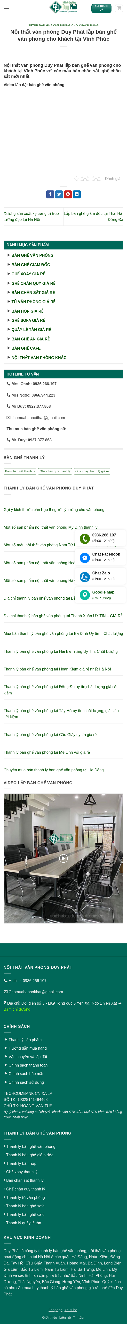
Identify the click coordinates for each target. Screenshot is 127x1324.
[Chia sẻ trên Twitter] (59, 194)
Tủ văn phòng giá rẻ (33, 302)
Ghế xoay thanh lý (21, 1172)
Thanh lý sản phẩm (24, 1040)
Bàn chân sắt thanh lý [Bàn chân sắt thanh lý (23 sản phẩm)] (20, 471)
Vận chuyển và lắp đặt (27, 1057)
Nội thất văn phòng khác (38, 358)
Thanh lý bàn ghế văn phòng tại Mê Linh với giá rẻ (47, 752)
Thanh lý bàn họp (21, 1163)
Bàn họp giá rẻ (27, 311)
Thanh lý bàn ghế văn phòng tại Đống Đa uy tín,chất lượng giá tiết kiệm (61, 690)
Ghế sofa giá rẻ (28, 320)
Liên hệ (65, 1317)
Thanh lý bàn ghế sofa (25, 1206)
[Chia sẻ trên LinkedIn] (77, 194)
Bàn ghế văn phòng (32, 255)
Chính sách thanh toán (28, 1065)
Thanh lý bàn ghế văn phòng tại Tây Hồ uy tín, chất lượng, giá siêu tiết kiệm (61, 714)
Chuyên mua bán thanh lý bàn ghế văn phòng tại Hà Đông (54, 770)
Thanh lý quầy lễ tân (23, 1223)
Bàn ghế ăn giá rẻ (30, 339)
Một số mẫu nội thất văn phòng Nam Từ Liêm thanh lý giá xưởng (60, 545)
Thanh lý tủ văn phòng (25, 1198)
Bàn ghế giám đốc (30, 265)
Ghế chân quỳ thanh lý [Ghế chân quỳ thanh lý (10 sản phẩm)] (55, 471)
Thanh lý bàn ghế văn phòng (30, 1146)
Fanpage (56, 1310)
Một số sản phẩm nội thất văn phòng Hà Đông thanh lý (51, 581)
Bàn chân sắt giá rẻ (33, 293)
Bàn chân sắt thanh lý (24, 1180)
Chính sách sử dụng (26, 1082)
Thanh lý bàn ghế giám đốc (29, 1155)
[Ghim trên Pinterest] (68, 194)
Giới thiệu (49, 1317)
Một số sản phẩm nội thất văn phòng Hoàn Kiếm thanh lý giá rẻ (58, 563)
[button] (6, 8)
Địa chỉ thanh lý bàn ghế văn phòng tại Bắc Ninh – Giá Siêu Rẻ (58, 598)
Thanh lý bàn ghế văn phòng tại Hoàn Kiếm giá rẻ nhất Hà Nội (57, 669)
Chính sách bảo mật (25, 1074)
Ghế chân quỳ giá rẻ (33, 283)
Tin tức (78, 1317)
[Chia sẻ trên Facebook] (50, 194)
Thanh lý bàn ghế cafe (25, 1214)
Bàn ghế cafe (25, 348)
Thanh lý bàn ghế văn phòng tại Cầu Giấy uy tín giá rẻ (50, 735)
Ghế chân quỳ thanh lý (25, 1189)
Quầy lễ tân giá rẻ (31, 330)
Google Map (103, 595)
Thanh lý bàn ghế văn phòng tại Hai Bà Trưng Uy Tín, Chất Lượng (61, 651)
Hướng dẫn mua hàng (27, 1048)
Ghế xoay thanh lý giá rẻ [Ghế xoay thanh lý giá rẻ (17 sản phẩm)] (92, 471)
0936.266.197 (35, 981)
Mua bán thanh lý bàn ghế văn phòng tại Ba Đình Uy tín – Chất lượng (63, 634)
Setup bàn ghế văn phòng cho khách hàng (63, 25)
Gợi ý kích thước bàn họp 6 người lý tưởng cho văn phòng (54, 510)
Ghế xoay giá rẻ (28, 274)
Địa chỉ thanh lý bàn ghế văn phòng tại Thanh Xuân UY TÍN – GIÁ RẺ (63, 616)
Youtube (70, 1310)
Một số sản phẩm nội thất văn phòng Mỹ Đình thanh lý (50, 527)
